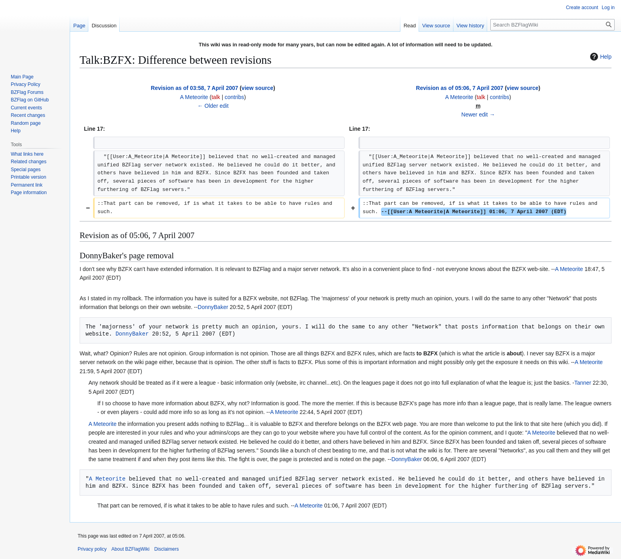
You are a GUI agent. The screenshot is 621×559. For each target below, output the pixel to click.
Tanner (582, 383)
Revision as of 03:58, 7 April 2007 (194, 88)
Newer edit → (478, 114)
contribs (234, 97)
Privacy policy (92, 549)
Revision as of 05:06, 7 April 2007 (459, 88)
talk (215, 97)
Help (599, 57)
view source (257, 88)
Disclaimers (166, 549)
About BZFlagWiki (130, 549)
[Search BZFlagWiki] (552, 25)
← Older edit (213, 106)
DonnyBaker (213, 307)
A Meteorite (569, 269)
